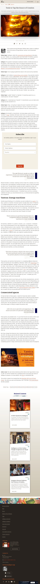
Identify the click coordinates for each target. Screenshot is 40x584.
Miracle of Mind (5, 506)
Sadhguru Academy (6, 521)
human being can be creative (20, 75)
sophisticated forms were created (27, 287)
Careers (3, 536)
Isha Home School (6, 524)
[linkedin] (22, 43)
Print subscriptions (33, 380)
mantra (10, 230)
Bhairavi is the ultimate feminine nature (10, 68)
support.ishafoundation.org (9, 559)
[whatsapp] (14, 43)
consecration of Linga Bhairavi (25, 55)
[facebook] (17, 44)
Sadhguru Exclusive (6, 518)
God (24, 269)
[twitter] (19, 43)
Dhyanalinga (33, 262)
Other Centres (5, 562)
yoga (8, 115)
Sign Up (20, 166)
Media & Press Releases (7, 513)
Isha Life (4, 529)
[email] (25, 43)
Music (3, 511)
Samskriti (4, 526)
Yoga (3, 516)
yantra (34, 201)
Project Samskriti (6, 534)
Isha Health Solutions (6, 531)
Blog (3, 508)
